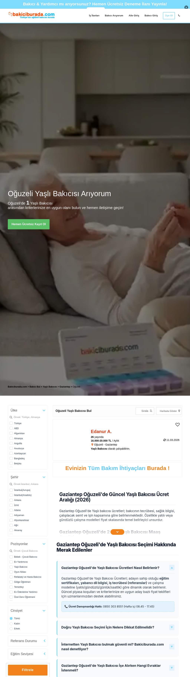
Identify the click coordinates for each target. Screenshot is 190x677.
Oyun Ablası (20, 572)
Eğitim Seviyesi (22, 654)
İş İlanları (94, 15)
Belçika (17, 463)
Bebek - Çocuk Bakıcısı (25, 557)
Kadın (17, 623)
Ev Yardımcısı (21, 562)
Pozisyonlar (19, 544)
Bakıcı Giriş (151, 15)
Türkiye (17, 423)
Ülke (14, 410)
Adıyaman (19, 515)
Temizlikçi (19, 587)
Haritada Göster (170, 410)
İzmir (16, 505)
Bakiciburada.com (17, 386)
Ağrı (16, 525)
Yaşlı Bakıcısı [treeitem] (50, 386)
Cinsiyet (16, 610)
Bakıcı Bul (35, 386)
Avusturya (19, 448)
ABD (16, 428)
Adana (17, 510)
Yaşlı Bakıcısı (20, 567)
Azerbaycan (20, 453)
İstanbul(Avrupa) (22, 490)
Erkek (17, 628)
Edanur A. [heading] (101, 431)
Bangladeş (19, 458)
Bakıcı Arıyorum (114, 15)
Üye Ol (169, 15)
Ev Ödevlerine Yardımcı (25, 592)
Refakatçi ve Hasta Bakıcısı (27, 577)
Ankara (17, 500)
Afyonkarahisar (21, 520)
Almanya (18, 438)
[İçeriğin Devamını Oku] (117, 532)
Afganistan (19, 433)
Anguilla (18, 443)
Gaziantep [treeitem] (65, 386)
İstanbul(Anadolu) (23, 495)
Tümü (17, 618)
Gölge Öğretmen (22, 582)
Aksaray (18, 530)
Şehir (14, 477)
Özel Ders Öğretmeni (24, 597)
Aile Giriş (134, 15)
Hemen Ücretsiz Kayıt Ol (29, 224)
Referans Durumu (24, 641)
